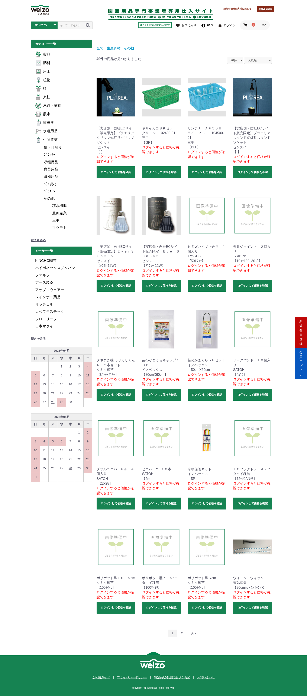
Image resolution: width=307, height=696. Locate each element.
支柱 (42, 97)
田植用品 (51, 177)
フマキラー (44, 275)
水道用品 (46, 131)
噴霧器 (44, 122)
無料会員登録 (265, 9)
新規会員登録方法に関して (237, 8)
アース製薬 (44, 282)
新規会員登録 (301, 329)
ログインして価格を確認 (116, 172)
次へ (194, 633)
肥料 (42, 63)
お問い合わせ (206, 677)
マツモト (59, 228)
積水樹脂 (59, 206)
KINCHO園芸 (45, 261)
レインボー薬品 (48, 297)
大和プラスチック (49, 312)
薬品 (42, 54)
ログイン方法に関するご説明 (155, 25)
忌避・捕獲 (48, 105)
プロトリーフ (46, 319)
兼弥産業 (59, 213)
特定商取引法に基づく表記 (172, 677)
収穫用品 (51, 162)
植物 (42, 80)
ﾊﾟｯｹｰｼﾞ (50, 191)
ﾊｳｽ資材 (50, 184)
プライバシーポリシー (132, 677)
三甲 (55, 220)
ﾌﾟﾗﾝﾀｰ (49, 155)
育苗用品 (51, 169)
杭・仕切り (53, 147)
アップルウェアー (49, 290)
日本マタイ (44, 326)
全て (100, 48)
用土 (42, 71)
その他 (49, 199)
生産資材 (46, 139)
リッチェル (44, 304)
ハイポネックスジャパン (55, 268)
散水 (42, 114)
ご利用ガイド (101, 677)
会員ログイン (301, 366)
